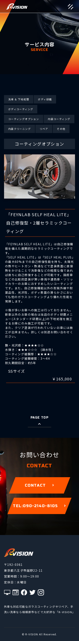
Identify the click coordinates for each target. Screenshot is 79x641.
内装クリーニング (19, 129)
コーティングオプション (23, 119)
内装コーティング (59, 119)
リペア (44, 129)
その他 (61, 129)
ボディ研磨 (45, 99)
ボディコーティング (20, 109)
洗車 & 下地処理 (18, 99)
